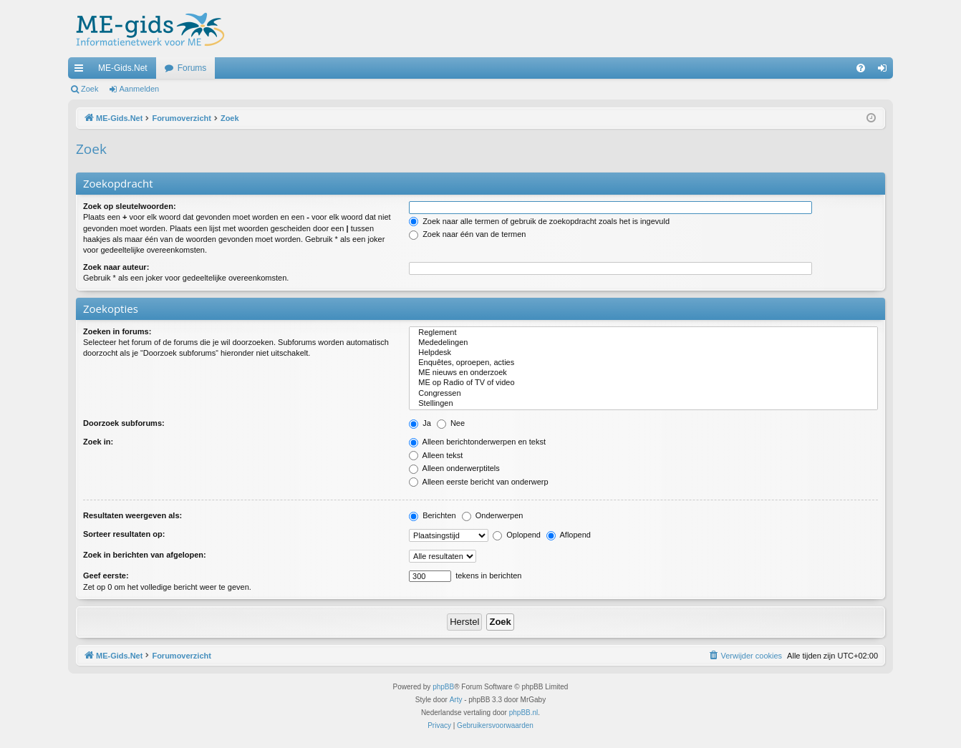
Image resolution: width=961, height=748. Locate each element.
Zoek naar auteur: (116, 267)
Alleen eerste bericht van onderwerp (479, 481)
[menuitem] (860, 68)
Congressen (643, 394)
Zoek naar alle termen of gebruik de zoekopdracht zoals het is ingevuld (539, 221)
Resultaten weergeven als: (132, 515)
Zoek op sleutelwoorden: (129, 206)
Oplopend (517, 534)
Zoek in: (98, 441)
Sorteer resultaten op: (124, 534)
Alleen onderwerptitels (454, 468)
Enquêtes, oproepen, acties (643, 363)
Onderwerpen (492, 515)
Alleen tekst (436, 455)
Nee (451, 423)
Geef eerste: (106, 575)
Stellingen (643, 404)
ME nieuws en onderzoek (643, 373)
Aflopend (568, 534)
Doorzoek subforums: (124, 423)
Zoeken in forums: (117, 331)
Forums (192, 68)
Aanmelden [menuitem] (885, 71)
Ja (420, 423)
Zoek (89, 88)
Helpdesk (643, 353)
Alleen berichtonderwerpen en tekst (477, 441)
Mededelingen (643, 343)
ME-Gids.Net (123, 68)
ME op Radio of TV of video (643, 383)
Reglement (643, 333)
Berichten (432, 515)
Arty (456, 700)
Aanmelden (140, 88)
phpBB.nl (524, 713)
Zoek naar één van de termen (467, 234)
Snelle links (82, 71)
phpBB (443, 687)
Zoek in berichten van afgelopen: (144, 554)
